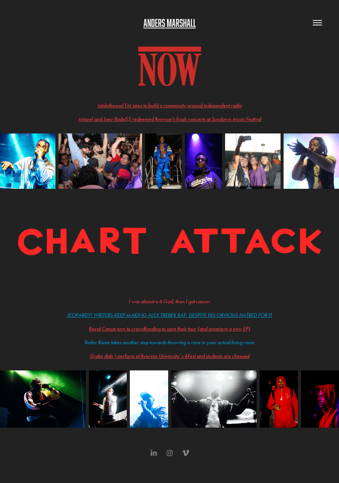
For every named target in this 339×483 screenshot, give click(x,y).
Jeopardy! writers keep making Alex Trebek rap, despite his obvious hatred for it (169, 315)
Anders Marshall (169, 23)
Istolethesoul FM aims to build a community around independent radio (170, 105)
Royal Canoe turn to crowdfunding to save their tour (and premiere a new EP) (169, 329)
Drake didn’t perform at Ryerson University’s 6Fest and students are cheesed (169, 356)
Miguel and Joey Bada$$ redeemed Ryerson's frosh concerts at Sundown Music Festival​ (169, 119)
